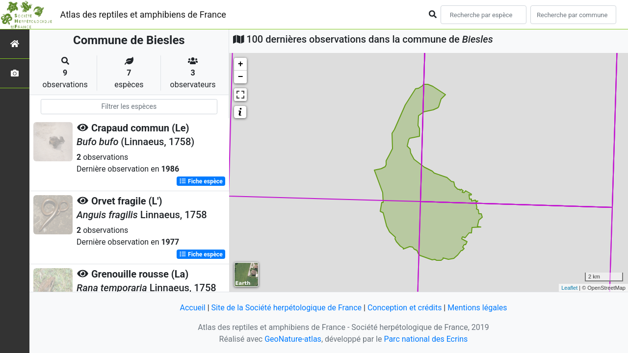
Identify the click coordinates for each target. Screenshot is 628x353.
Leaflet (569, 288)
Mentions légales (477, 307)
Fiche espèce (201, 181)
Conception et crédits (404, 307)
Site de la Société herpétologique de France (286, 307)
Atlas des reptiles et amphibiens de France (143, 14)
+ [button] (240, 64)
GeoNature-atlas (292, 339)
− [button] (240, 77)
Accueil (192, 307)
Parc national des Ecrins (426, 339)
